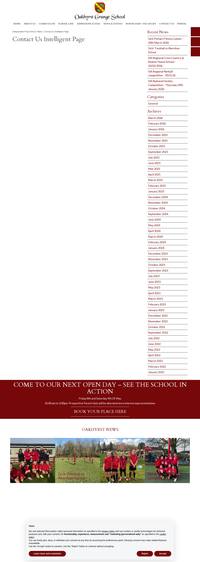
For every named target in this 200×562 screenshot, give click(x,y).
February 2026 (157, 123)
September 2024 (158, 214)
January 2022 (156, 372)
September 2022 (158, 332)
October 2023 (156, 264)
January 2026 (156, 129)
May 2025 (154, 168)
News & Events (112, 23)
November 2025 (158, 140)
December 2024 (158, 197)
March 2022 (155, 361)
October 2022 (156, 327)
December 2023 (158, 253)
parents (195, 41)
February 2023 (157, 304)
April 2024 (154, 231)
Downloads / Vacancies (141, 23)
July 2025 (153, 157)
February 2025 (157, 185)
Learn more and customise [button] (47, 553)
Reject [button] (145, 553)
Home (17, 23)
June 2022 (154, 344)
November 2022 (158, 321)
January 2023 (156, 310)
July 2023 (153, 276)
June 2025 (154, 163)
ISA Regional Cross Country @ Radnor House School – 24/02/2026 (166, 61)
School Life (66, 23)
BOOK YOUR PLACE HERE (100, 411)
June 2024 (154, 219)
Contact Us (166, 23)
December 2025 (158, 135)
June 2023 (154, 281)
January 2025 (156, 191)
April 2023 (154, 293)
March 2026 (155, 118)
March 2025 (155, 180)
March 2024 (155, 236)
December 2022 (158, 315)
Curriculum (47, 23)
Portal (182, 23)
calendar (195, 51)
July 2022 (153, 338)
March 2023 (155, 298)
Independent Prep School (24, 31)
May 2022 (154, 349)
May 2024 (154, 225)
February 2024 (157, 242)
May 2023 (154, 287)
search (195, 31)
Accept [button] (162, 553)
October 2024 (156, 208)
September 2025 (158, 151)
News (39, 31)
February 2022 (157, 366)
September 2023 (158, 270)
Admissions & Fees (88, 23)
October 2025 (156, 146)
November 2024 (158, 202)
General (153, 103)
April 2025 (154, 174)
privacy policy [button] (108, 531)
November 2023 (158, 259)
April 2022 (154, 355)
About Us (29, 23)
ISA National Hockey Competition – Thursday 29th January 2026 (165, 85)
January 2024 (156, 248)
